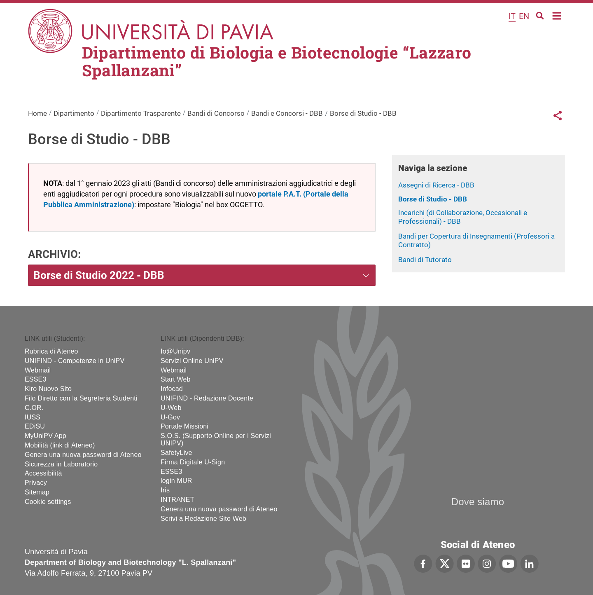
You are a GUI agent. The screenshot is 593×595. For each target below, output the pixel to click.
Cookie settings (48, 501)
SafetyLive (176, 452)
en (524, 16)
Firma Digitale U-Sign (193, 462)
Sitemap (37, 492)
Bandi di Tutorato (425, 259)
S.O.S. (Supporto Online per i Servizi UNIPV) (216, 439)
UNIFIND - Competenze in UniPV (74, 360)
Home (557, 15)
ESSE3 (36, 379)
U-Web (171, 407)
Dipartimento (74, 113)
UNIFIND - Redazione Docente (207, 398)
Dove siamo (477, 501)
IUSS (32, 417)
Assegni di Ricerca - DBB (436, 185)
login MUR (176, 480)
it (512, 16)
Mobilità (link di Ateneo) (60, 445)
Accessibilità (43, 473)
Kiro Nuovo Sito (48, 388)
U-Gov (170, 417)
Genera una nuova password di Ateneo (83, 454)
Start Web (176, 379)
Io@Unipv (175, 351)
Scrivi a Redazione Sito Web (203, 518)
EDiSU (35, 426)
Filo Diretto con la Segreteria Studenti (81, 398)
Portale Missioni (184, 426)
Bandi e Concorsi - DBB (287, 113)
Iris (165, 490)
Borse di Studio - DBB (432, 199)
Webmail (38, 370)
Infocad (172, 388)
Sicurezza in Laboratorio (61, 464)
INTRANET (177, 499)
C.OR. (34, 407)
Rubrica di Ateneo (51, 351)
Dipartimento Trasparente (141, 113)
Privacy (36, 482)
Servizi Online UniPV (192, 360)
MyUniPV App (45, 435)
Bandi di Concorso (216, 113)
